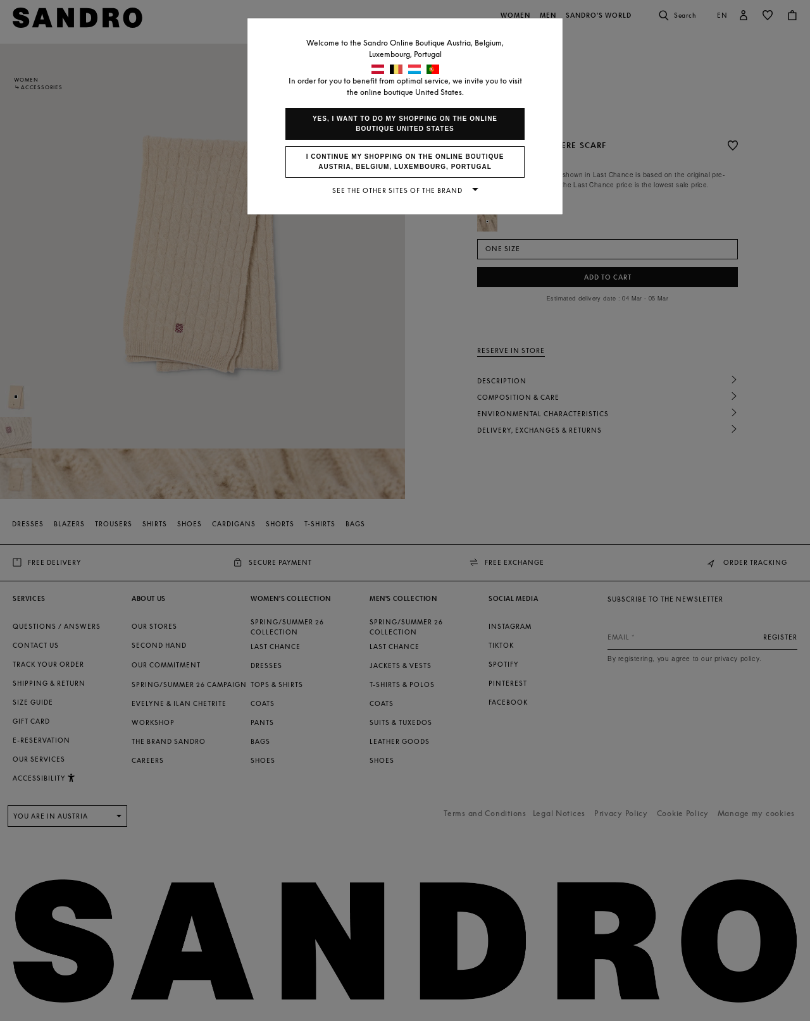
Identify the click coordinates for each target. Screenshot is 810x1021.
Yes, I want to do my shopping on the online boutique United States (405, 123)
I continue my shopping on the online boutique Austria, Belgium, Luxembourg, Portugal (405, 161)
